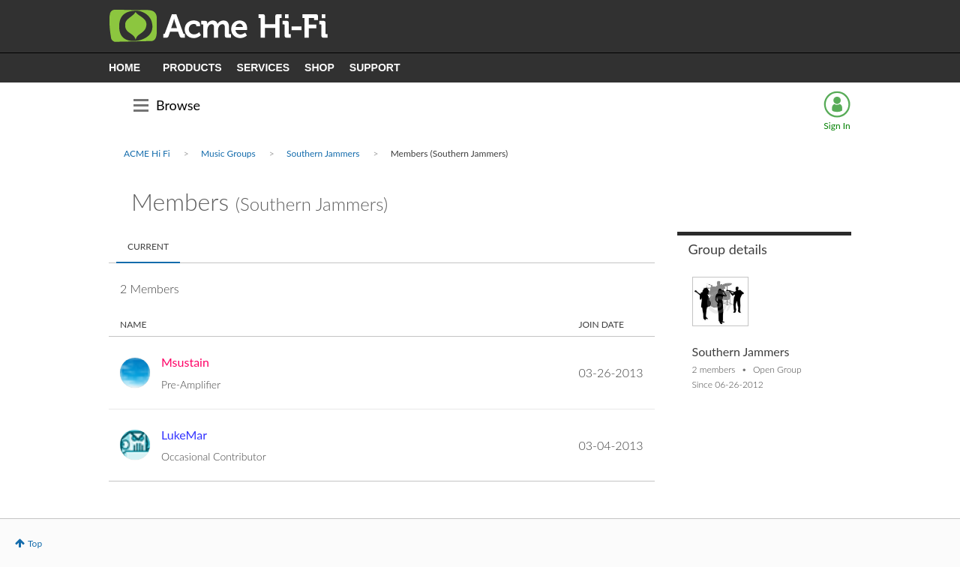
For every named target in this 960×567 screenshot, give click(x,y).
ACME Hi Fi (147, 153)
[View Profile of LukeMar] (184, 435)
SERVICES (263, 68)
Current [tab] (148, 246)
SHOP (319, 68)
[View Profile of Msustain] (185, 362)
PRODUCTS (192, 68)
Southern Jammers (323, 153)
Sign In (837, 125)
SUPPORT (375, 68)
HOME (124, 68)
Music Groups (228, 153)
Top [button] (35, 543)
